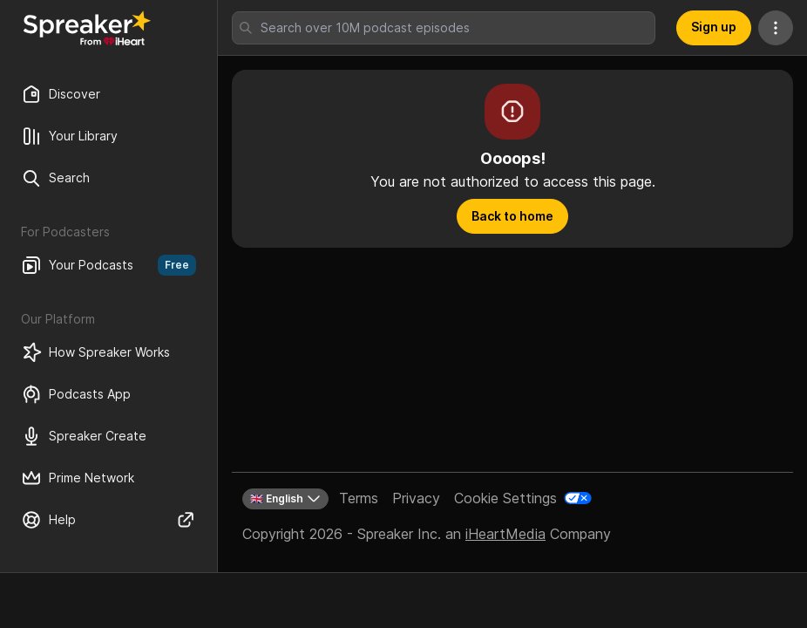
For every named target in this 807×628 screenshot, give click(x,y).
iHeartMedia (505, 534)
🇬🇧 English (285, 499)
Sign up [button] (713, 26)
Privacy (416, 498)
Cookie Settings (505, 498)
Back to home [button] (512, 215)
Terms (358, 498)
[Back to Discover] (87, 27)
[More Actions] (775, 27)
